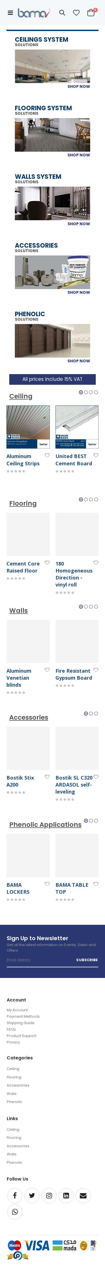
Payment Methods (23, 1016)
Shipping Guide (20, 1023)
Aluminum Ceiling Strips (22, 459)
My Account (17, 1010)
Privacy (13, 1042)
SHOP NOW (78, 86)
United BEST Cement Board (73, 459)
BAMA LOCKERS (17, 888)
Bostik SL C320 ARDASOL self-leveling (73, 784)
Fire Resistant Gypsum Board (73, 674)
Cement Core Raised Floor (23, 567)
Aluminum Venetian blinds (18, 677)
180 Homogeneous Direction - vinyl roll (73, 574)
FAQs (11, 1029)
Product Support (21, 1035)
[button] (76, 13)
